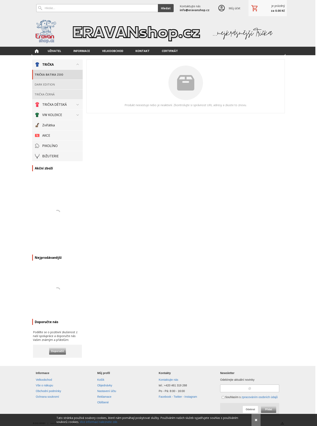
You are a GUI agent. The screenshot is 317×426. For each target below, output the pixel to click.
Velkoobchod (44, 379)
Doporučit (57, 351)
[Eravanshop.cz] (158, 31)
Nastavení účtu (106, 391)
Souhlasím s (250, 397)
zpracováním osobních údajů (259, 397)
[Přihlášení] (229, 8)
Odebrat (250, 409)
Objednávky (104, 385)
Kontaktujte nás (168, 379)
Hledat (166, 8)
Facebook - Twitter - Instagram (178, 396)
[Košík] (267, 8)
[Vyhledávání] (97, 8)
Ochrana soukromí (47, 396)
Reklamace (104, 396)
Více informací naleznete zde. (99, 422)
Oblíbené (103, 402)
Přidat (268, 409)
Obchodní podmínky (48, 391)
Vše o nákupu (44, 385)
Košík (100, 379)
